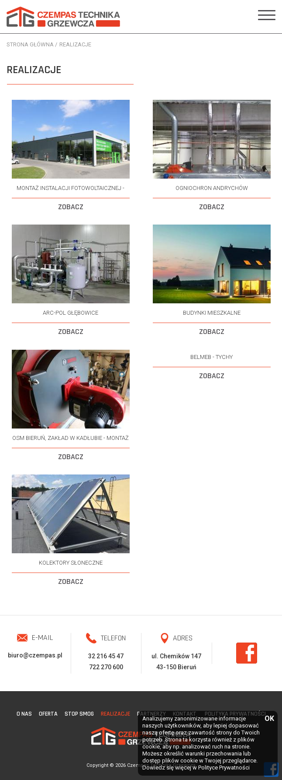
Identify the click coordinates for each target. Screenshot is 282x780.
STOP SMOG (79, 714)
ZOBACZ (70, 207)
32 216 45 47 (106, 656)
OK (269, 719)
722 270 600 (106, 667)
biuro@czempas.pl (35, 655)
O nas (24, 714)
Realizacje (115, 714)
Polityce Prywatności (224, 767)
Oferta (48, 714)
